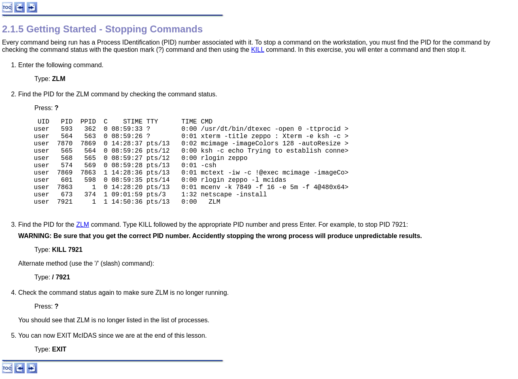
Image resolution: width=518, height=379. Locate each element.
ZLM (82, 224)
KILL (257, 49)
